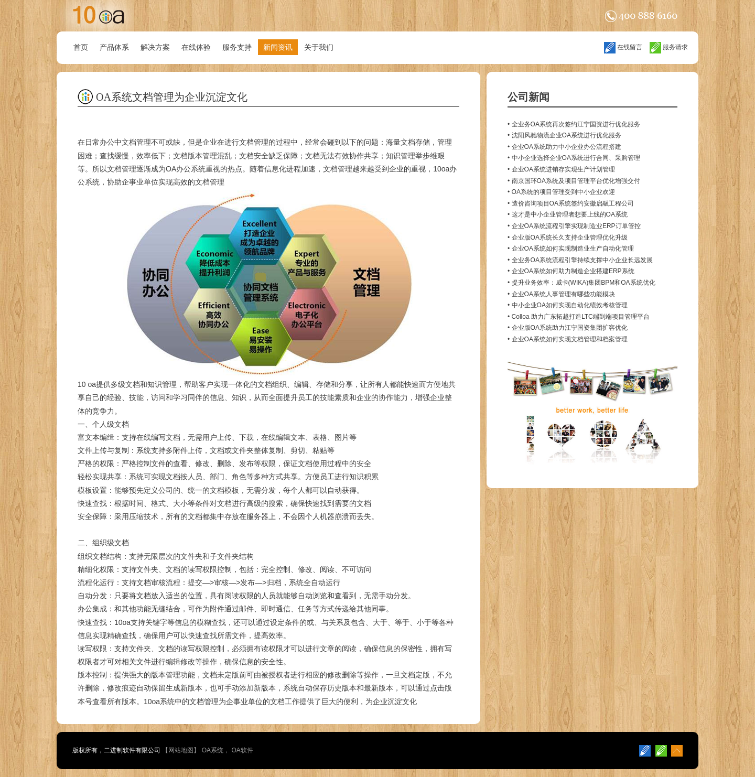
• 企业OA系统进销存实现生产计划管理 (561, 169)
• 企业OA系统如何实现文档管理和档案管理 (568, 339)
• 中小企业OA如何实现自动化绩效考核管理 (568, 305)
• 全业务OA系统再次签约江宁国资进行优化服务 (574, 124)
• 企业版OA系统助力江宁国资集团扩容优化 (568, 327)
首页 (80, 47)
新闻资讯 (278, 47)
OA (171, 169)
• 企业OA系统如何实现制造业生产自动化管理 (571, 248)
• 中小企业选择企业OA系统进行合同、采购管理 (574, 157)
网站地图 (180, 750)
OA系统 (212, 750)
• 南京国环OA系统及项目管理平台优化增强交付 (574, 181)
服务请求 (669, 47)
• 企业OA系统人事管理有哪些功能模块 (561, 294)
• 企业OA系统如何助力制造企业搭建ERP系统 (571, 271)
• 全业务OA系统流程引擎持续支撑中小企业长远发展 (580, 260)
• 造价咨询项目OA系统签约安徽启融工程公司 (571, 203)
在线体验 (196, 47)
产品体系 (114, 47)
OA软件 (242, 750)
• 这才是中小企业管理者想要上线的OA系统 (568, 214)
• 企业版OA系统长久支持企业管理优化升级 (568, 237)
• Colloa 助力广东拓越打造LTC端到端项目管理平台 (579, 316)
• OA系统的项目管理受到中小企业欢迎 (561, 192)
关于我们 (318, 47)
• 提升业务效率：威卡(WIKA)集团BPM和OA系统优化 (581, 282)
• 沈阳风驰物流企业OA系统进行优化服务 (564, 135)
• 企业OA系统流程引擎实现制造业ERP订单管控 (574, 226)
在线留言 (623, 47)
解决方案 (155, 47)
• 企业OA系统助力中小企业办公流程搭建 (564, 146)
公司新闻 (528, 97)
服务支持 (237, 47)
